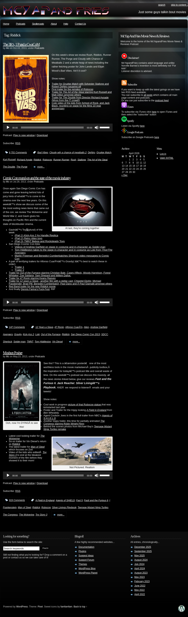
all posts (148, 95)
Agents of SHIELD (65, 500)
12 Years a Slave (44, 327)
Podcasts (20, 23)
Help (65, 23)
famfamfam (66, 606)
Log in (163, 154)
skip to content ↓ (179, 5)
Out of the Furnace (51, 334)
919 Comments (17, 500)
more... (40, 166)
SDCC (104, 334)
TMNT (30, 341)
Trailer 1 (19, 267)
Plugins (82, 551)
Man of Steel (38, 446)
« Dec (124, 175)
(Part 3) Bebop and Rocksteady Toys (40, 241)
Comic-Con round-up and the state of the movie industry (36, 178)
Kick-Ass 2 (28, 334)
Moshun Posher (12, 353)
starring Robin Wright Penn (74, 422)
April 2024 (139, 568)
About (54, 23)
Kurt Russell (9, 159)
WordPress (22, 606)
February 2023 (142, 581)
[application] (58, 127)
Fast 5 (79, 500)
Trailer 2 (19, 270)
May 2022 (139, 590)
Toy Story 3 (41, 514)
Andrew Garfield (98, 327)
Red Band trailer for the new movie (32, 286)
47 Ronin (59, 327)
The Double (9, 166)
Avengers (8, 334)
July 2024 (139, 564)
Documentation (86, 547)
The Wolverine (26, 514)
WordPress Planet (88, 572)
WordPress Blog (87, 568)
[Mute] (97, 127)
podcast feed (162, 100)
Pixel (40, 606)
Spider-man (19, 341)
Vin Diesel (57, 341)
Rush (73, 159)
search (161, 5)
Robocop (47, 159)
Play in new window (24, 135)
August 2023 (140, 572)
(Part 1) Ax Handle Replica (36, 235)
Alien (86, 327)
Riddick (37, 159)
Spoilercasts (38, 23)
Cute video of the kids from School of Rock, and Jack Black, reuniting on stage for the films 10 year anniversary (80, 106)
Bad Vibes (42, 152)
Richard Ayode (24, 159)
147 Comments (17, 327)
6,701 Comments (18, 152)
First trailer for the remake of (72, 89)
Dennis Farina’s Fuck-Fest (35, 289)
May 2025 (139, 555)
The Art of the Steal (97, 159)
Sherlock (7, 341)
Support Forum (86, 560)
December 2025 (142, 547)
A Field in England (97, 410)
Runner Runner (61, 159)
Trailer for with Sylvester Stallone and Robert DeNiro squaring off (80, 85)
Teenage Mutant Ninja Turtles (93, 507)
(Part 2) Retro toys (28, 238)
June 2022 (139, 585)
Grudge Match (103, 152)
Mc (7, 48)
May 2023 (139, 577)
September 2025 (143, 551)
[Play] (8, 127)
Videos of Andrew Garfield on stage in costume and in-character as (60, 246)
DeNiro (91, 152)
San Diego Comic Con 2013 (85, 334)
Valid (167, 158)
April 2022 (139, 594)
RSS (17, 143)
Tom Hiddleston (43, 341)
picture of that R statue (85, 404)
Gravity (18, 334)
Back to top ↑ (80, 606)
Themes (83, 564)
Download (42, 135)
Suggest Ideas (86, 555)
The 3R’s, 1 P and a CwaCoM (21, 44)
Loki (37, 334)
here (154, 111)
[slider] (52, 127)
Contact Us (80, 23)
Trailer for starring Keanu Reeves (32, 278)
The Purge (21, 166)
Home (6, 23)
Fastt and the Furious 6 (96, 500)
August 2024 (140, 560)
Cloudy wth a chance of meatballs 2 (67, 152)
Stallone (81, 159)
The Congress (10, 514)
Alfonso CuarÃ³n (73, 327)
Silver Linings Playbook (64, 507)
